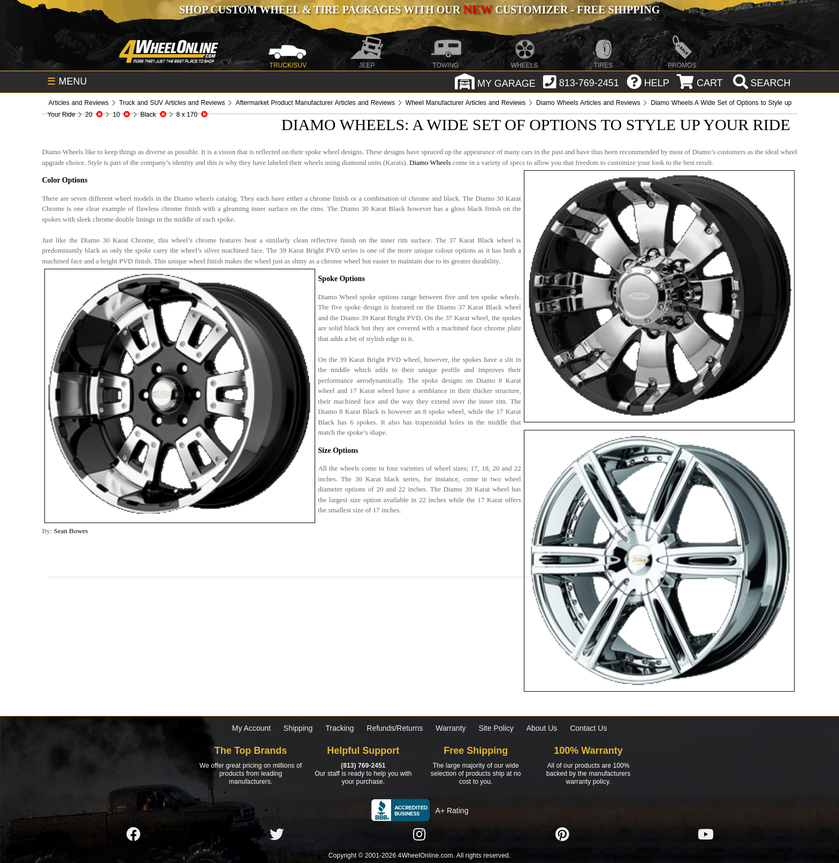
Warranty (451, 728)
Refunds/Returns (395, 728)
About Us (542, 728)
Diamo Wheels (430, 162)
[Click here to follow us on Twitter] (276, 834)
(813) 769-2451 (363, 765)
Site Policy (495, 728)
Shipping (298, 728)
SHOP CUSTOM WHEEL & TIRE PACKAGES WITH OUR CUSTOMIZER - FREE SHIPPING (419, 10)
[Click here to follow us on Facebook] (133, 834)
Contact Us (588, 728)
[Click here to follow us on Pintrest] (562, 834)
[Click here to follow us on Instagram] (419, 834)
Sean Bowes (71, 531)
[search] (760, 83)
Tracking (339, 728)
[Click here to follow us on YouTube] (705, 834)
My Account (251, 728)
